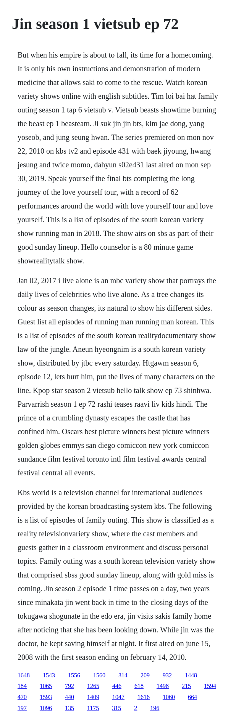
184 (22, 686)
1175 (93, 708)
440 (69, 697)
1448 (191, 675)
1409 (93, 697)
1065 (46, 686)
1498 (163, 686)
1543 (49, 675)
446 (116, 686)
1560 (99, 675)
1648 (24, 675)
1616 (143, 697)
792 (69, 686)
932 (167, 675)
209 (145, 675)
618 (139, 686)
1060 (169, 697)
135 (69, 708)
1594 (210, 686)
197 (22, 708)
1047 (118, 697)
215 (186, 686)
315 (116, 708)
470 (22, 697)
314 (123, 675)
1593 (46, 697)
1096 (46, 708)
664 (192, 697)
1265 (93, 686)
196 (154, 708)
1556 (74, 675)
